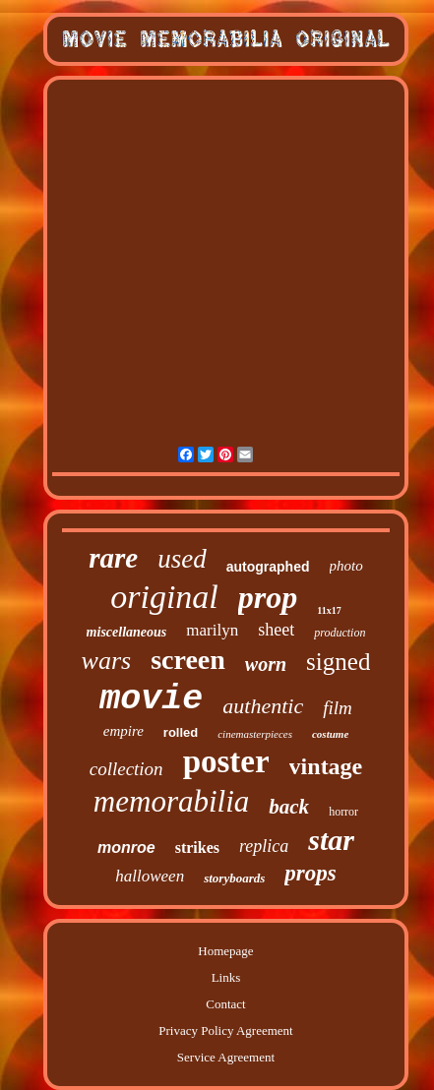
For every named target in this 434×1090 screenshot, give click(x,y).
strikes (197, 847)
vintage (326, 766)
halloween (149, 876)
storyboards (234, 878)
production (339, 632)
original (164, 596)
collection (126, 768)
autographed (268, 567)
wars (107, 660)
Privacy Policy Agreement (225, 1030)
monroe (126, 847)
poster (226, 761)
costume (330, 734)
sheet (276, 629)
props (310, 873)
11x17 (329, 610)
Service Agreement (226, 1057)
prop (267, 597)
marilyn (212, 630)
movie (151, 699)
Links (226, 977)
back (289, 806)
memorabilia (171, 801)
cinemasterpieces (254, 734)
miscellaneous (127, 632)
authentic (262, 706)
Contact (225, 1004)
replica (263, 846)
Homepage (225, 950)
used (182, 559)
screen (188, 659)
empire (123, 731)
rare (113, 558)
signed (338, 661)
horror (343, 811)
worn (265, 664)
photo (346, 566)
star (331, 839)
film (337, 707)
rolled (180, 732)
